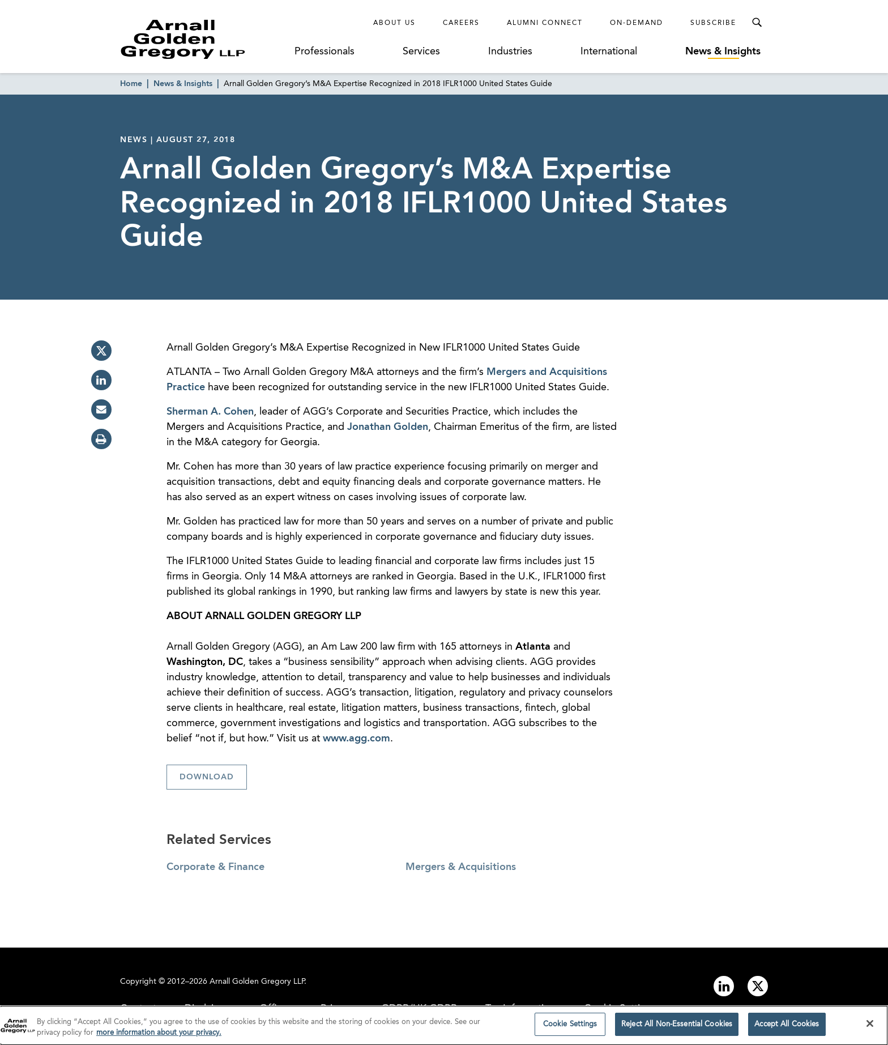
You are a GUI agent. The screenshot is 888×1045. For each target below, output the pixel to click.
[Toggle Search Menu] (756, 22)
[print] (101, 439)
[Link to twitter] (758, 986)
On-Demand (636, 23)
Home (131, 84)
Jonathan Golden (387, 427)
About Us (394, 23)
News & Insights (723, 51)
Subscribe (713, 23)
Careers (461, 23)
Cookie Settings (570, 1027)
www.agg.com (356, 738)
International (608, 51)
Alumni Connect (545, 23)
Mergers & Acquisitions (460, 867)
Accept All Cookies (786, 1027)
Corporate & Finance (215, 867)
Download (207, 777)
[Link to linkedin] (724, 986)
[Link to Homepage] (204, 39)
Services (421, 51)
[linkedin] (101, 380)
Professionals (324, 51)
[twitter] (101, 350)
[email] (101, 409)
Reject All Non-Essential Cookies (676, 1027)
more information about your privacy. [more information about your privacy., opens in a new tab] (158, 1036)
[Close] (869, 1026)
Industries (510, 51)
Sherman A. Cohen (210, 412)
